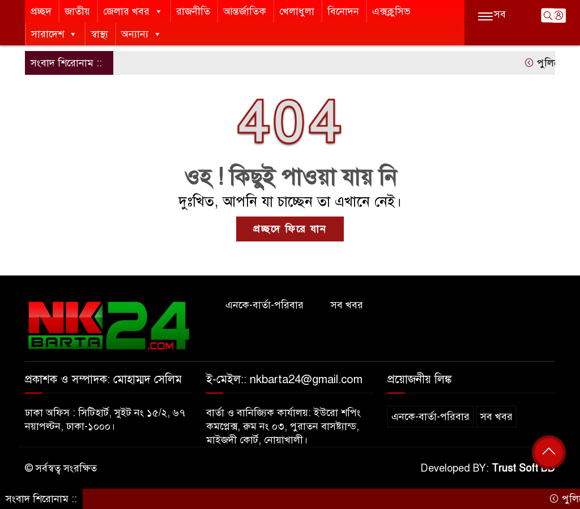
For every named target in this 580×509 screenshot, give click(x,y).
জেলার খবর (133, 11)
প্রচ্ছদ (41, 11)
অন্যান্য (141, 34)
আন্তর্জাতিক (244, 11)
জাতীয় (77, 11)
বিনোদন (343, 11)
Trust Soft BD (523, 468)
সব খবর (347, 305)
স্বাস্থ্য (99, 34)
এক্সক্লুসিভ (391, 11)
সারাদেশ (54, 34)
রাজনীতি (193, 11)
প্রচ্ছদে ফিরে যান (290, 229)
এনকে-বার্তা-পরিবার (264, 305)
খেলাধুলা (296, 11)
